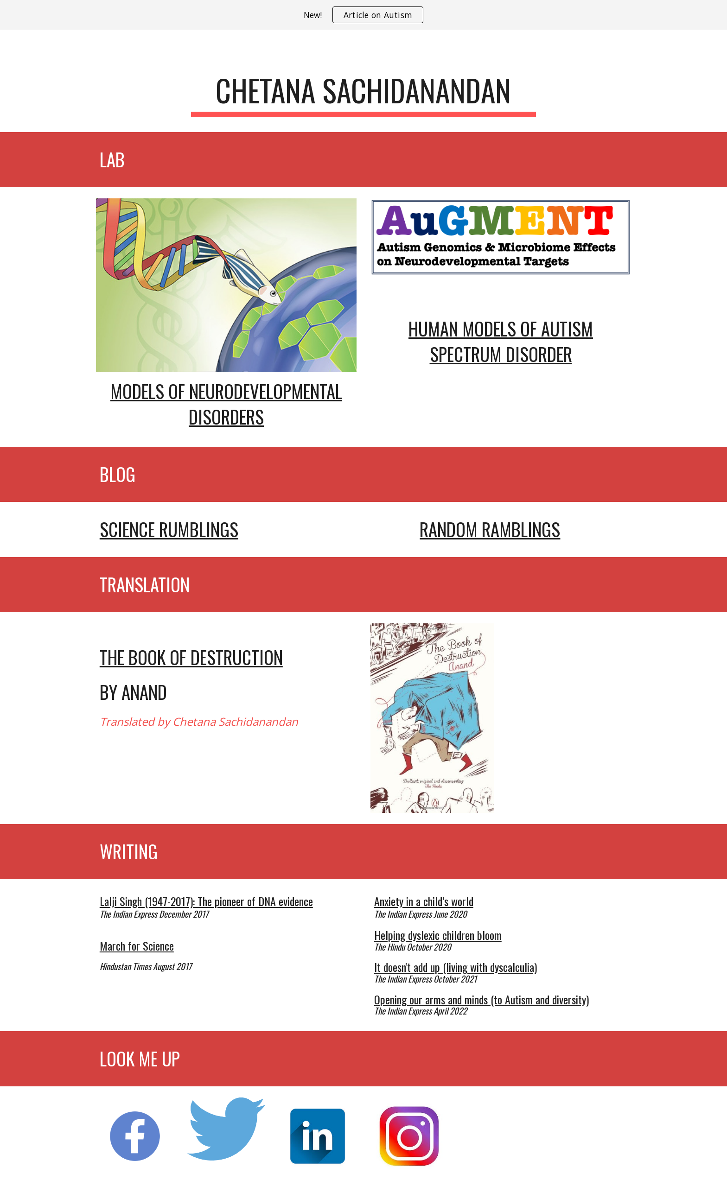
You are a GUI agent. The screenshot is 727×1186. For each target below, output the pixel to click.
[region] (363, 15)
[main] (363, 95)
